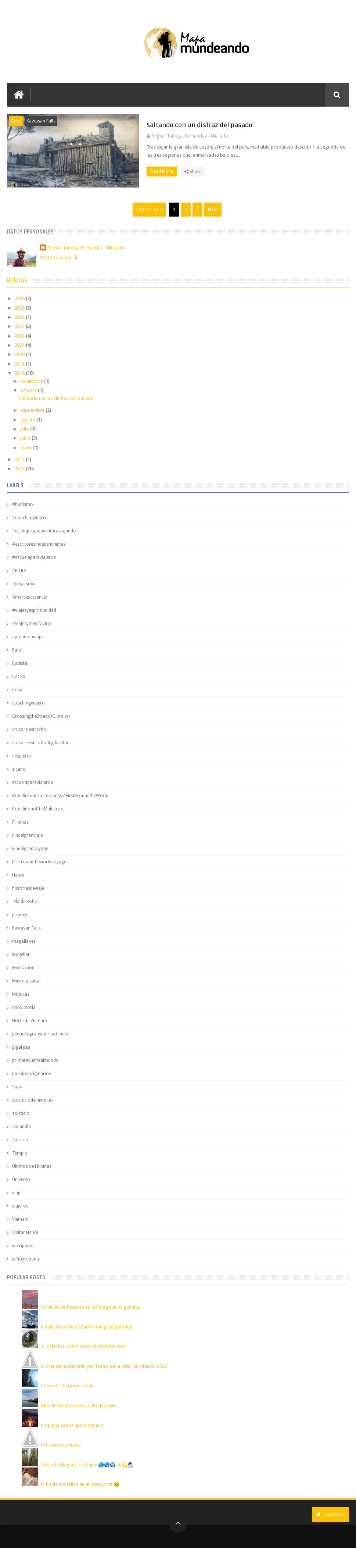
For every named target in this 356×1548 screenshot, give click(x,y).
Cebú (16, 121)
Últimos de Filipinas (31, 1166)
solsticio (20, 1113)
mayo (26, 447)
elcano (19, 769)
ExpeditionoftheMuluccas (37, 809)
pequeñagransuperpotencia (40, 1034)
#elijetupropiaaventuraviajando (44, 531)
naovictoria (24, 1007)
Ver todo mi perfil (58, 257)
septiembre (33, 410)
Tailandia (21, 1126)
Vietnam (20, 1219)
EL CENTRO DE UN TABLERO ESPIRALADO (84, 1346)
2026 (20, 298)
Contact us (330, 1514)
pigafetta (21, 1047)
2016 (20, 373)
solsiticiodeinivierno (32, 1100)
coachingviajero (28, 703)
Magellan (21, 954)
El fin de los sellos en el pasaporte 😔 (80, 1484)
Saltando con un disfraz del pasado (199, 125)
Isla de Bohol (25, 901)
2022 (20, 336)
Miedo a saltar (26, 981)
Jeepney (19, 914)
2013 (20, 468)
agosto (28, 419)
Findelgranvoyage (30, 848)
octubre (29, 390)
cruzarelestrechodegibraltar (40, 742)
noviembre (32, 381)
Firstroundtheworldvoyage (39, 861)
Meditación (23, 967)
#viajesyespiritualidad (34, 610)
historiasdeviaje (28, 888)
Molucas (20, 994)
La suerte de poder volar (67, 1385)
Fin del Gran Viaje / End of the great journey (86, 1327)
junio (26, 438)
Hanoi (18, 875)
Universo (21, 1179)
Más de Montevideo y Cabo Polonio (78, 1405)
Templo (20, 1153)
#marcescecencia (29, 597)
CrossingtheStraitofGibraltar (41, 716)
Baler (17, 650)
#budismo (22, 504)
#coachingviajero (30, 517)
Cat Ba (18, 676)
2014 (20, 459)
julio (25, 429)
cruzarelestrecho (29, 729)
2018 (20, 364)
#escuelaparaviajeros (34, 557)
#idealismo (23, 583)
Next (213, 209)
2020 (20, 354)
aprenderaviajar (28, 636)
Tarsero (20, 1139)
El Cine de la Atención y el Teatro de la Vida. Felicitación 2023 (104, 1366)
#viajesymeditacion (31, 623)
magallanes (24, 941)
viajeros (20, 1206)
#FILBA (19, 570)
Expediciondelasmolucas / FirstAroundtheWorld (60, 795)
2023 (20, 326)
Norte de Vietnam (29, 1020)
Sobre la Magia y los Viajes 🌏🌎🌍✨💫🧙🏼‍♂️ (87, 1464)
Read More (164, 171)
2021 (20, 345)
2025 (20, 308)
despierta (21, 756)
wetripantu (23, 1245)
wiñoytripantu (26, 1259)
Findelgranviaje (27, 835)
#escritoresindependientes (38, 544)
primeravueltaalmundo (35, 1060)
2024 (20, 317)
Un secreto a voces (61, 1445)
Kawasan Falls (40, 121)
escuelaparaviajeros (32, 782)
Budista (19, 663)
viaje (16, 1192)
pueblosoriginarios (31, 1073)
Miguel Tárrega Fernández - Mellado (85, 247)
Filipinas (20, 822)
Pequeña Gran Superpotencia (72, 1425)
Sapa (17, 1086)
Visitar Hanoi (25, 1232)
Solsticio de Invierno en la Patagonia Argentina (90, 1307)
